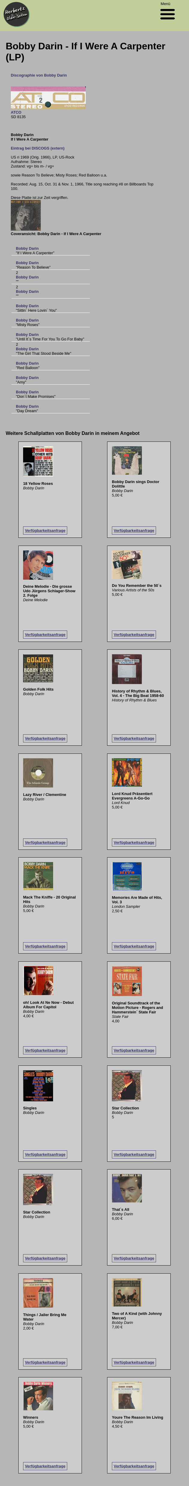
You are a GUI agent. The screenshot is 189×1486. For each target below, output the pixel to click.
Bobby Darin (27, 248)
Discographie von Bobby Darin (39, 75)
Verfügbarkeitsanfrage (45, 530)
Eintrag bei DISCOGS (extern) (37, 148)
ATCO (16, 112)
